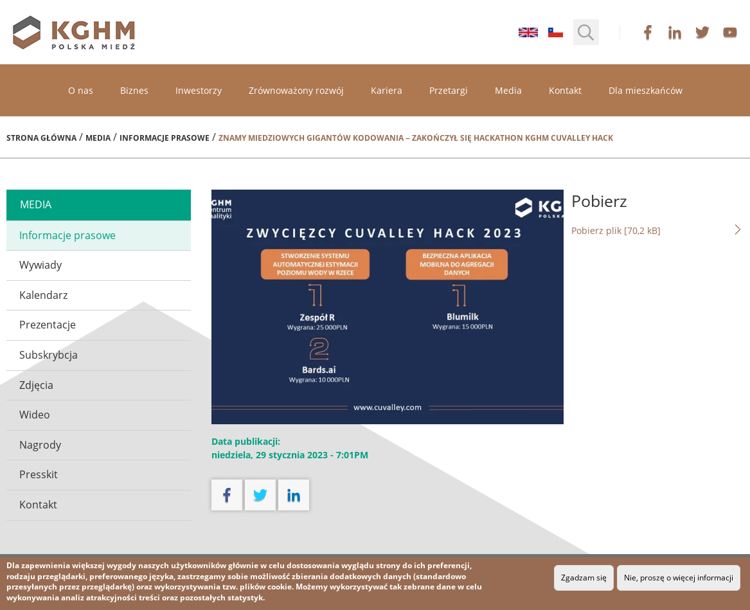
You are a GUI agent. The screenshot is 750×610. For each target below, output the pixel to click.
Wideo (34, 415)
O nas (80, 90)
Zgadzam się (584, 577)
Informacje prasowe (165, 137)
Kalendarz (43, 295)
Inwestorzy (198, 90)
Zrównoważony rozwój (296, 90)
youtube (730, 32)
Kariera (386, 90)
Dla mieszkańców (646, 90)
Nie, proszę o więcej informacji (678, 577)
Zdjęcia (36, 385)
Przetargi (448, 90)
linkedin (675, 32)
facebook (648, 32)
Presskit (38, 474)
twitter (702, 32)
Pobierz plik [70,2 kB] (657, 230)
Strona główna (41, 137)
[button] (586, 32)
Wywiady (40, 265)
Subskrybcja (48, 355)
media (35, 204)
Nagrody (40, 445)
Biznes (134, 90)
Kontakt (565, 90)
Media (508, 90)
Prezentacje (47, 325)
